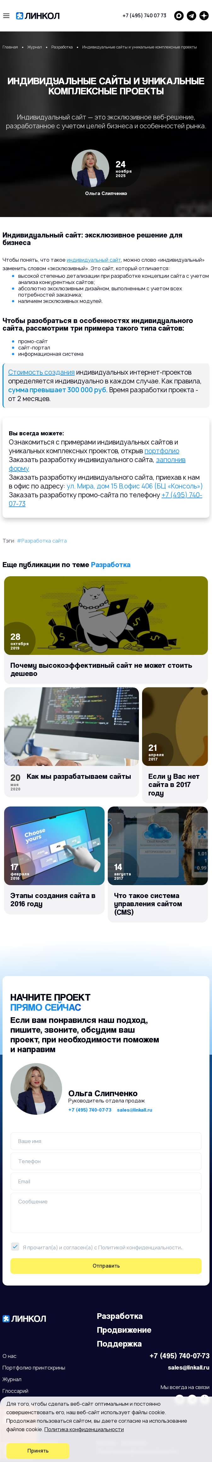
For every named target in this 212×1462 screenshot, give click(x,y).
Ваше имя (29, 1141)
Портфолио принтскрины (34, 1367)
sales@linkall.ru (134, 1110)
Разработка (110, 564)
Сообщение (33, 1201)
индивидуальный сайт (94, 259)
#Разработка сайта (42, 540)
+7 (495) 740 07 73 (144, 15)
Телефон (29, 1161)
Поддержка (119, 1343)
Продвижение (124, 1330)
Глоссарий (15, 1390)
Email (24, 1181)
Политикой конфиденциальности (139, 1247)
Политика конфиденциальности (84, 1429)
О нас (9, 1356)
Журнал (12, 1379)
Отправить (106, 1266)
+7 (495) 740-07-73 (90, 1110)
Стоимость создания (41, 372)
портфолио (162, 451)
